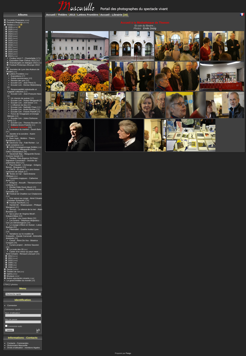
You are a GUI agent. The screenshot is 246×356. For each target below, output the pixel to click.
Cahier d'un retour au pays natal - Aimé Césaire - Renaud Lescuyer (22, 252)
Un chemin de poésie (20, 98)
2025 (10, 29)
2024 (10, 31)
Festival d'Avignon (15, 22)
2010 (10, 260)
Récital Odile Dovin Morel (20, 187)
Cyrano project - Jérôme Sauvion (24, 245)
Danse (9, 269)
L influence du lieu (19, 105)
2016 (10, 49)
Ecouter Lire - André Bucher (23, 109)
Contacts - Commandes (18, 343)
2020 (10, 40)
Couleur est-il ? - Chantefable (22, 58)
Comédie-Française (15, 20)
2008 (10, 265)
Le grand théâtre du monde (19, 280)
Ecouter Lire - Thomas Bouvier (24, 123)
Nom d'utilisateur (12, 313)
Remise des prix (18, 80)
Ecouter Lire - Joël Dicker (22, 103)
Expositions (16, 76)
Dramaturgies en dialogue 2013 (23, 63)
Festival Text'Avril (17, 202)
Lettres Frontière (16, 74)
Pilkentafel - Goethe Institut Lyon (23, 229)
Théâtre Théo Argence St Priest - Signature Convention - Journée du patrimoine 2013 (22, 160)
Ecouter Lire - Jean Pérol (22, 83)
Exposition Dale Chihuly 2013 (22, 60)
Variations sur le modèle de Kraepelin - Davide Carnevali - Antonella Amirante (24, 236)
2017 (10, 47)
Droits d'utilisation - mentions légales (23, 347)
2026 (10, 27)
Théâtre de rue (13, 271)
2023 (10, 34)
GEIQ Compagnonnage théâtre (23, 147)
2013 (10, 56)
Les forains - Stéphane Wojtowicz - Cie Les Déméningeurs (23, 221)
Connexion (12, 305)
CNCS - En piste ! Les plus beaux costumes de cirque (22, 170)
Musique (10, 276)
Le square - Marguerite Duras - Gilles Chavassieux (21, 150)
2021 (10, 38)
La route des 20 (16, 249)
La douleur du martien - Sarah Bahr (25, 129)
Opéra (9, 274)
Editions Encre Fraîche (21, 125)
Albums (23, 14)
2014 (10, 54)
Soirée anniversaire (19, 78)
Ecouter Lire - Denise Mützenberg (26, 85)
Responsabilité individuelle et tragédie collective (22, 90)
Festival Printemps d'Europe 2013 (24, 65)
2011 (10, 258)
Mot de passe (11, 319)
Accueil (51, 14)
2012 (10, 256)
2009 (10, 262)
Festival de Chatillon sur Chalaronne (25, 194)
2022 (10, 36)
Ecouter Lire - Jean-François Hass (26, 94)
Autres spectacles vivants (18, 278)
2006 (10, 267)
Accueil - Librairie (19, 127)
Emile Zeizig (149, 28)
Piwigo (128, 353)
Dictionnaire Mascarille (17, 345)
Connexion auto (13, 326)
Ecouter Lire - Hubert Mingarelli (25, 100)
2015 (10, 51)
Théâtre (10, 25)
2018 (10, 45)
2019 (10, 43)
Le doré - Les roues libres (20, 218)
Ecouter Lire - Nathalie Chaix (23, 107)
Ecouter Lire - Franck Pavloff (23, 111)
